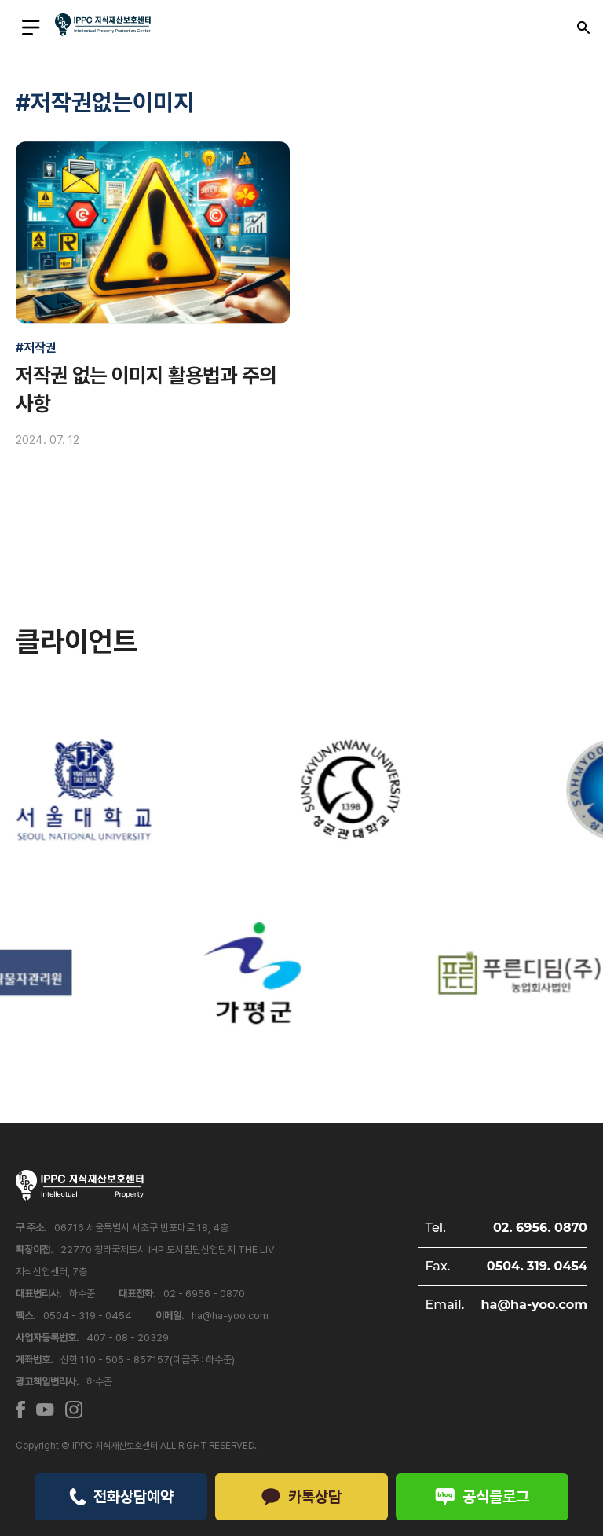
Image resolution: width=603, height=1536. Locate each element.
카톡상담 (301, 1496)
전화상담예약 (121, 1496)
